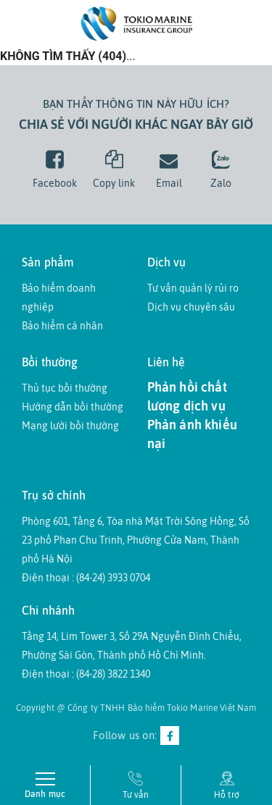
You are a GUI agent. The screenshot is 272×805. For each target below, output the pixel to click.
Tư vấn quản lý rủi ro (193, 288)
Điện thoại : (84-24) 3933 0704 (86, 577)
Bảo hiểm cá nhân (62, 326)
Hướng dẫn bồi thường (72, 407)
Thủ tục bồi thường (64, 388)
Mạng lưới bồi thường (70, 425)
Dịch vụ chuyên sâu (191, 307)
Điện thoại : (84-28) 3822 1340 (86, 674)
